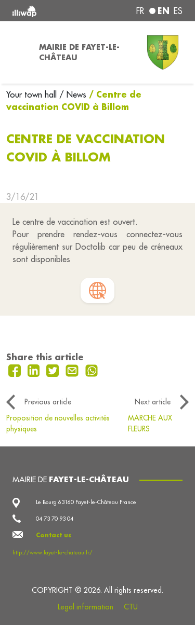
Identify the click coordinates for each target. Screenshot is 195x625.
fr (140, 11)
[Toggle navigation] (16, 52)
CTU (131, 607)
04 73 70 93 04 (54, 518)
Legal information (85, 607)
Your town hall (32, 94)
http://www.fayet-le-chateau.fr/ (52, 552)
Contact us (53, 535)
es (178, 11)
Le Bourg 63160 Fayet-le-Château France (86, 502)
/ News (72, 94)
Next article (153, 401)
